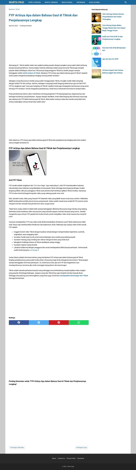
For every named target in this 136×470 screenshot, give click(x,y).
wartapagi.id (34, 250)
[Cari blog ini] (125, 2)
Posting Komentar (26, 26)
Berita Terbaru (51, 2)
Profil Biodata (34, 2)
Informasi (81, 2)
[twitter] (39, 322)
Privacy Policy (71, 458)
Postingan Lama (81, 447)
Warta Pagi (16, 2)
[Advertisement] (49, 46)
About (54, 458)
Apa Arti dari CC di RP (110, 59)
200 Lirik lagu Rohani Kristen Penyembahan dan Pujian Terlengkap (113, 16)
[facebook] (19, 322)
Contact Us (61, 458)
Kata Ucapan (94, 2)
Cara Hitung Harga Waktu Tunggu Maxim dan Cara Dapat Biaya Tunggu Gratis (113, 27)
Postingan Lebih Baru (17, 447)
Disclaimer (80, 458)
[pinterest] (59, 322)
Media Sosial (67, 2)
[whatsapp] (79, 322)
